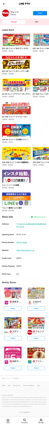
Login (38, 385)
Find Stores (24, 422)
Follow (40, 13)
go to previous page (4, 3)
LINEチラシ (24, 4)
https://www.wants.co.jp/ (25, 250)
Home (8, 422)
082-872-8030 (21, 242)
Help (9, 385)
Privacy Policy (16, 385)
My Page (41, 422)
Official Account (39, 217)
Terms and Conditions (28, 385)
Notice (3, 385)
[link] (5, 13)
